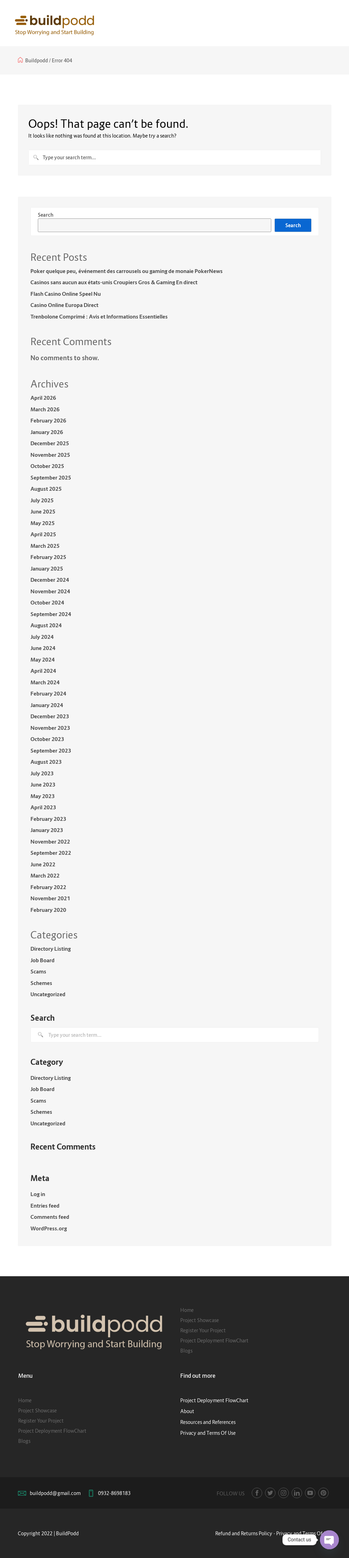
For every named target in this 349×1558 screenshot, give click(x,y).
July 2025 (42, 500)
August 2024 (46, 625)
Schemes (41, 983)
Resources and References (208, 1422)
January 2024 (46, 705)
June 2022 (42, 864)
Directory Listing (50, 948)
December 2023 (49, 716)
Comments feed (49, 1217)
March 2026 (45, 409)
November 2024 (50, 591)
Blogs (186, 1351)
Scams (38, 971)
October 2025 (47, 466)
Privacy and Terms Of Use (208, 1433)
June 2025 (42, 511)
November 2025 (50, 455)
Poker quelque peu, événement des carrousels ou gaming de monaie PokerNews (126, 271)
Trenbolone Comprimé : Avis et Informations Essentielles (99, 316)
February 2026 (48, 420)
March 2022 (45, 875)
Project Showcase (199, 1320)
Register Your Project (203, 1330)
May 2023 (42, 796)
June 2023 (42, 784)
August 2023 (46, 762)
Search (45, 215)
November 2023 (50, 728)
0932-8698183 (114, 1493)
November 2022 (50, 841)
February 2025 (48, 557)
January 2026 (46, 432)
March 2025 (45, 546)
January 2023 (46, 830)
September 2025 (50, 477)
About (187, 1411)
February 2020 (48, 910)
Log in (37, 1194)
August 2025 (46, 488)
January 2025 (46, 568)
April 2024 (43, 671)
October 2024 (47, 602)
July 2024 (42, 637)
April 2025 (43, 534)
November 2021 (50, 898)
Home (187, 1310)
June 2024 (42, 648)
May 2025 (42, 523)
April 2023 (43, 807)
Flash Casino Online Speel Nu (65, 294)
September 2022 (50, 853)
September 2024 (50, 614)
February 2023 (48, 819)
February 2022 (48, 887)
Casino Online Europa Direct (64, 305)
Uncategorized (47, 994)
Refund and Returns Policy (243, 1533)
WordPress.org (48, 1228)
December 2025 (49, 443)
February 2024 (48, 693)
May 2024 (42, 659)
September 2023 (50, 750)
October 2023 (47, 739)
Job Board (42, 960)
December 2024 (49, 580)
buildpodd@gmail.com (55, 1493)
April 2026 (43, 397)
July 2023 (42, 773)
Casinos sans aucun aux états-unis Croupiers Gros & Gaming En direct (113, 282)
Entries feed (45, 1205)
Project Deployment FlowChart (214, 1340)
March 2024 (45, 682)
